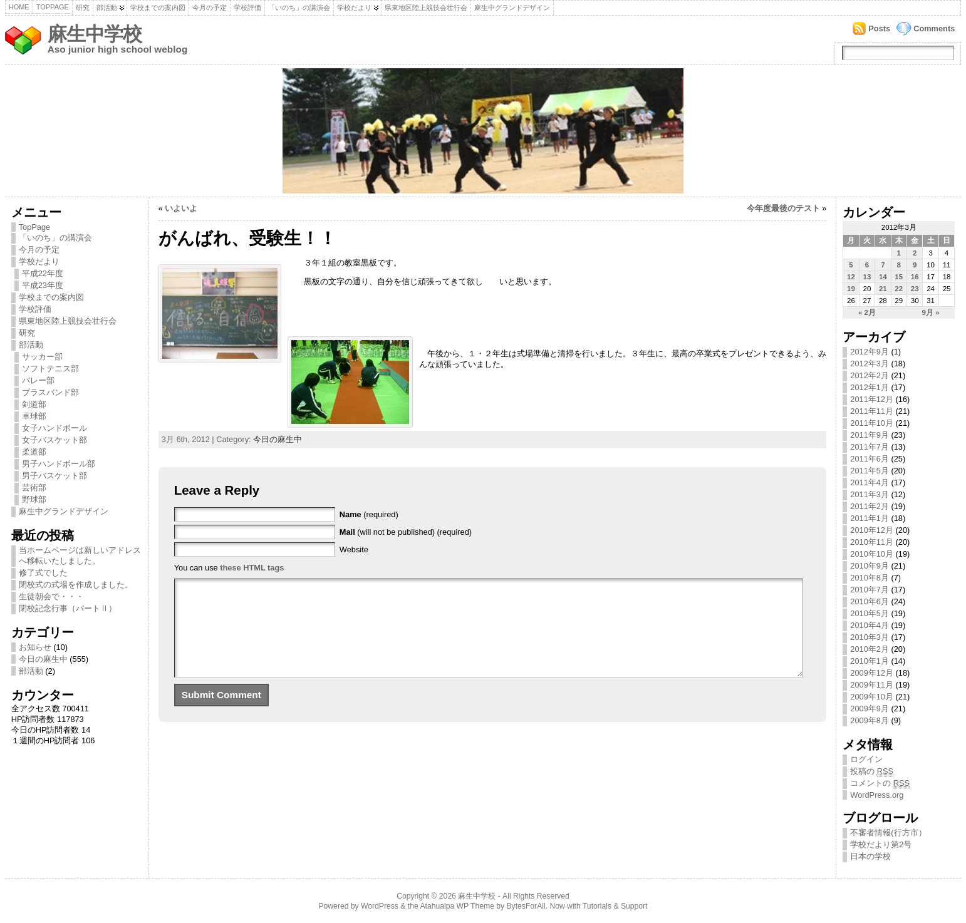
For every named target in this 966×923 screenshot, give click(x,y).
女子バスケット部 (54, 440)
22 (899, 288)
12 (851, 277)
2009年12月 (871, 673)
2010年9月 (869, 565)
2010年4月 (869, 625)
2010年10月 (871, 554)
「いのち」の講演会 (299, 7)
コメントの (880, 783)
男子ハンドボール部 (58, 463)
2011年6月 (869, 458)
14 (883, 277)
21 (883, 288)
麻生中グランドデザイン (512, 7)
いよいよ (181, 208)
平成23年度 (42, 285)
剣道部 (34, 404)
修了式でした (43, 572)
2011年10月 (871, 423)
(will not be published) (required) (406, 532)
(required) (369, 514)
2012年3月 (869, 363)
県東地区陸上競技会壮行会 (426, 7)
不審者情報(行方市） (888, 832)
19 (851, 288)
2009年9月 (869, 708)
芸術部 (34, 487)
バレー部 (38, 380)
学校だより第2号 (880, 844)
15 (899, 277)
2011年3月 (869, 494)
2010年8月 (869, 577)
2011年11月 (871, 411)
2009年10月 (871, 696)
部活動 (106, 7)
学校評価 (247, 7)
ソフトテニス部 (50, 368)
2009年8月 (869, 720)
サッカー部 (42, 356)
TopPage (52, 7)
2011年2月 (869, 506)
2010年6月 (869, 601)
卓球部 (34, 416)
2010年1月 (869, 661)
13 (867, 277)
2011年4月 (869, 482)
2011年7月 (869, 446)
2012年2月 (869, 375)
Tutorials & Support (615, 906)
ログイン (866, 759)
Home (19, 7)
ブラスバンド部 (50, 392)
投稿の (871, 771)
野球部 (34, 499)
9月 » (931, 312)
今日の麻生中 (43, 659)
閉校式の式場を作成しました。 (76, 584)
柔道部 (34, 451)
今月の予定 (209, 7)
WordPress (379, 906)
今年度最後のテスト (783, 208)
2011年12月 (871, 399)
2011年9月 (869, 435)
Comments (934, 28)
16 (915, 277)
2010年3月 (869, 637)
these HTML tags (252, 567)
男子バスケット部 (54, 475)
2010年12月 (871, 530)
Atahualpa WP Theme (457, 906)
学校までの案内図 (157, 7)
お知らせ (35, 647)
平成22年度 (42, 273)
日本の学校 (870, 856)
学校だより (354, 7)
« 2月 (867, 312)
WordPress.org (876, 795)
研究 (83, 7)
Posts (879, 28)
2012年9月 (869, 351)
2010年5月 (869, 613)
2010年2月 (869, 649)
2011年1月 (869, 518)
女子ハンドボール (54, 428)
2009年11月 (871, 684)
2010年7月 (869, 589)
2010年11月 (871, 542)
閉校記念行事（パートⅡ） (68, 608)
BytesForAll (526, 906)
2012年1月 (869, 387)
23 (915, 288)
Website (354, 549)
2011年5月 (869, 470)
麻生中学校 (95, 34)
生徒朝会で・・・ (51, 596)
